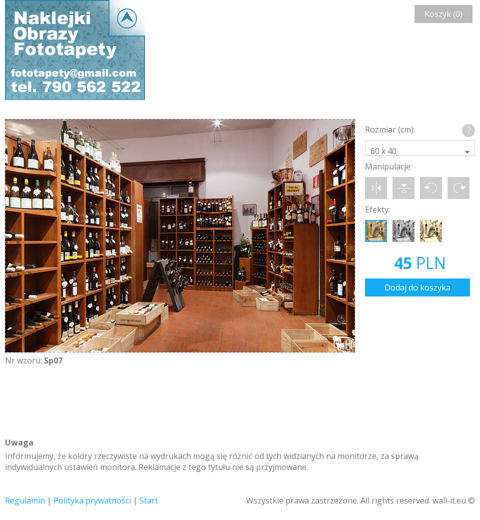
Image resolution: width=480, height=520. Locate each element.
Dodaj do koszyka (417, 287)
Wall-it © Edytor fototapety (75, 50)
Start (149, 500)
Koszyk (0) (443, 14)
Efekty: (377, 209)
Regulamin (25, 500)
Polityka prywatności (92, 500)
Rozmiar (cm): (390, 129)
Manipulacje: (388, 166)
